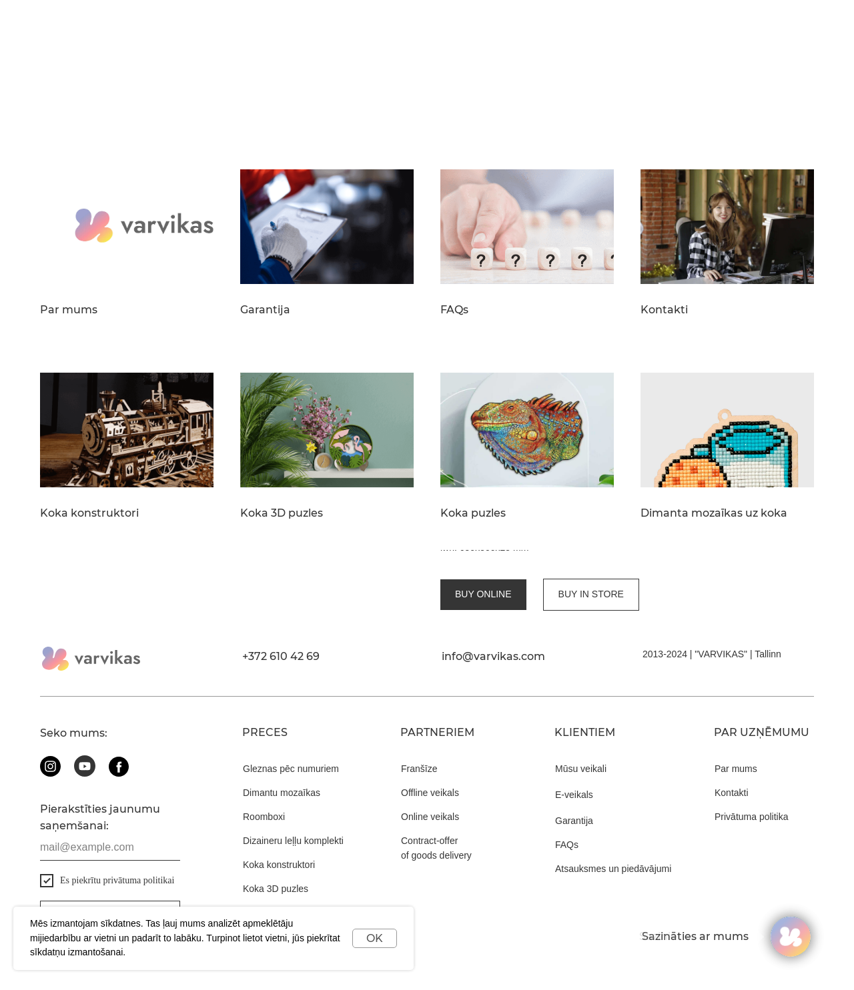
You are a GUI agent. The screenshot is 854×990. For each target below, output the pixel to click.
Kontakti (664, 310)
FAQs (454, 310)
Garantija (265, 310)
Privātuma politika (752, 805)
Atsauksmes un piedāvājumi (613, 857)
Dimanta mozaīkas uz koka (713, 513)
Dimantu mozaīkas (281, 781)
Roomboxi (264, 805)
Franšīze (419, 757)
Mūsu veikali (580, 757)
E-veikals (574, 783)
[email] (110, 836)
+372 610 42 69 (281, 645)
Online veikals (430, 805)
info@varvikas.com (493, 645)
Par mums (68, 310)
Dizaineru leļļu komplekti (293, 829)
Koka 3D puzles (281, 513)
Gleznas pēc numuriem (291, 757)
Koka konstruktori (89, 513)
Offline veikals (430, 781)
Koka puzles (473, 513)
